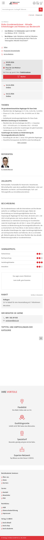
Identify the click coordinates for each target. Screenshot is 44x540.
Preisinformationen (25, 72)
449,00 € (13, 68)
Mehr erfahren (6, 305)
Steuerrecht (39, 15)
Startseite (32, 15)
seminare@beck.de (12, 321)
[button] (41, 338)
